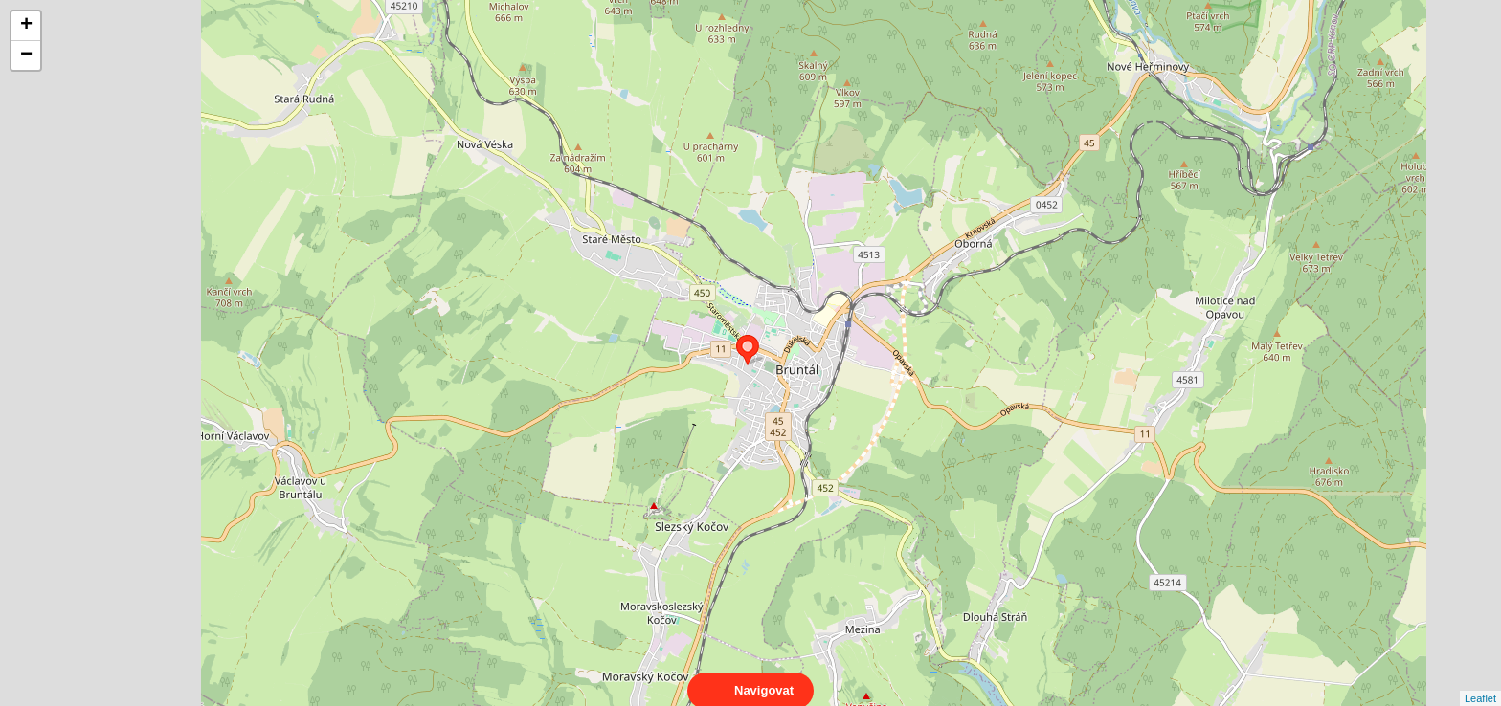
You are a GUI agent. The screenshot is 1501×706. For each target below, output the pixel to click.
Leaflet (1480, 681)
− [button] (26, 55)
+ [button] (26, 25)
